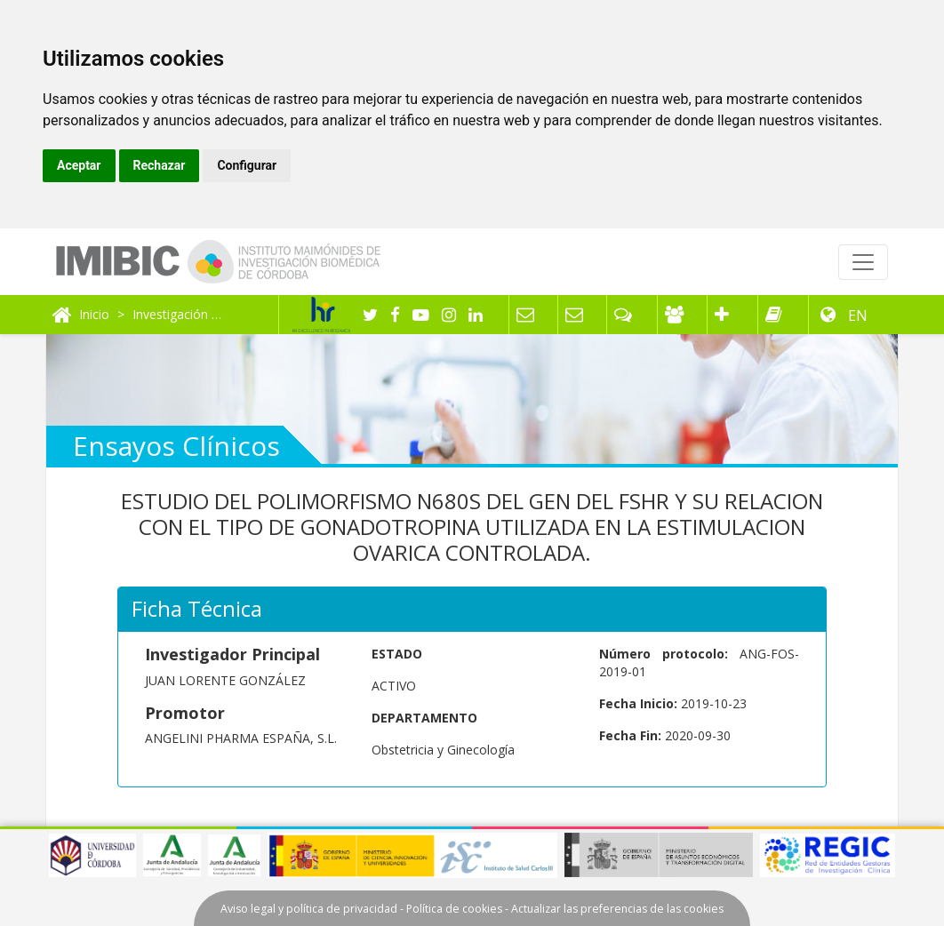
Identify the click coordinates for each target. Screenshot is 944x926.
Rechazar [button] (159, 165)
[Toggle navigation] (863, 262)
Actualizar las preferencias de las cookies (617, 908)
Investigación (170, 314)
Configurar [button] (246, 165)
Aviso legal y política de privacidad (308, 908)
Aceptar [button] (79, 165)
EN (856, 315)
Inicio (94, 314)
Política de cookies (454, 908)
